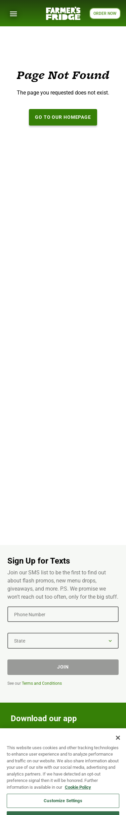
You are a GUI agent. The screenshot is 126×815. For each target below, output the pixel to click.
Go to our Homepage (63, 117)
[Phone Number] (63, 614)
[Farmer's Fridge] (63, 13)
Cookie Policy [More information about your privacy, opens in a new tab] (78, 803)
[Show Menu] (13, 14)
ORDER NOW (105, 13)
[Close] (118, 753)
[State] (63, 640)
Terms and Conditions (42, 683)
